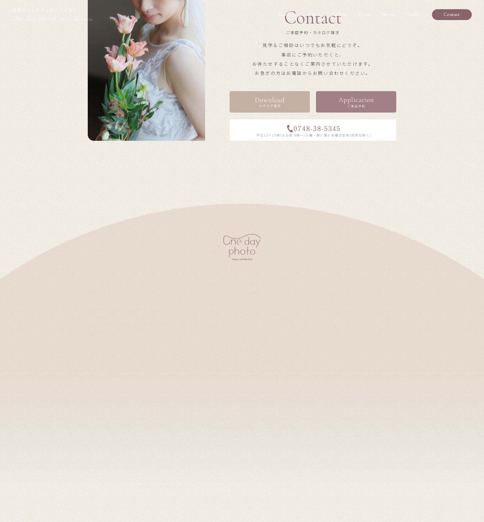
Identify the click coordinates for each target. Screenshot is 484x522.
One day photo (52, 15)
